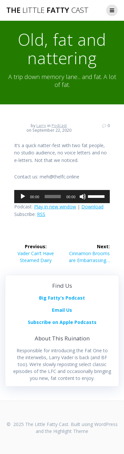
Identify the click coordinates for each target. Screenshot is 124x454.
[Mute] (82, 196)
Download (92, 206)
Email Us (62, 310)
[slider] (53, 196)
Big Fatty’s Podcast (62, 298)
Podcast (59, 125)
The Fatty (47, 10)
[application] (62, 196)
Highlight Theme (70, 431)
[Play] (23, 196)
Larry (41, 125)
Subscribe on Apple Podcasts (62, 322)
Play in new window (55, 206)
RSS (41, 214)
